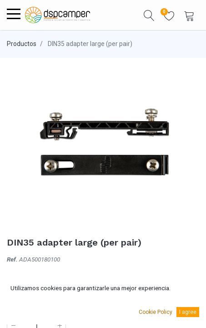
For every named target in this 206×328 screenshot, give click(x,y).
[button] (149, 15)
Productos (21, 43)
